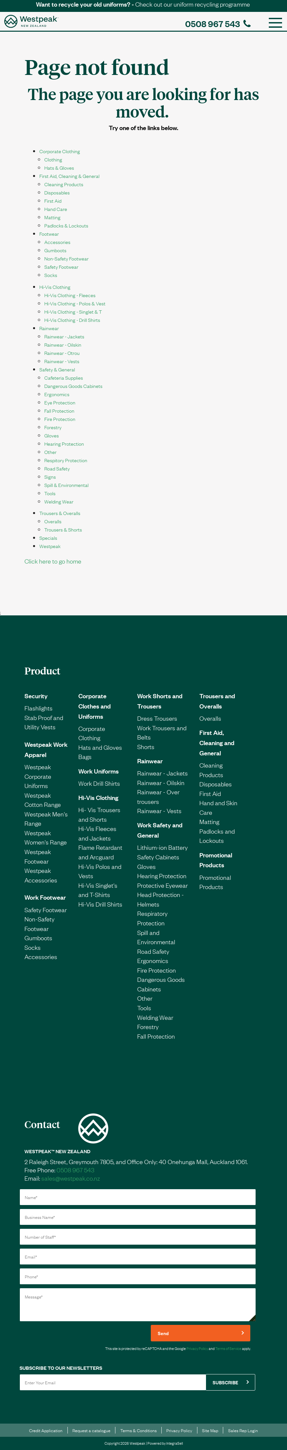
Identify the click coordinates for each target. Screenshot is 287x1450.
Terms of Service (228, 1348)
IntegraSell (174, 1443)
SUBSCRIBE (225, 1382)
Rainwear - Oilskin (62, 344)
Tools (50, 493)
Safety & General (57, 369)
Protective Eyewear (162, 885)
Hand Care (55, 208)
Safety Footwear (61, 266)
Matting (52, 217)
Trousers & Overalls (59, 512)
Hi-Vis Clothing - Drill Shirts (72, 319)
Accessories (57, 241)
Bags (85, 756)
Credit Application (45, 1430)
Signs (50, 476)
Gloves (51, 435)
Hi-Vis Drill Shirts (100, 904)
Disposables (57, 192)
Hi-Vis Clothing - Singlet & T (73, 311)
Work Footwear (45, 897)
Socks (50, 274)
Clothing (53, 159)
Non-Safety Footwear (66, 258)
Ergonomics (56, 393)
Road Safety (57, 468)
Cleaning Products (63, 184)
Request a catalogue (91, 1430)
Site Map (210, 1430)
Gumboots (55, 250)
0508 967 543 (218, 23)
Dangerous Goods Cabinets (73, 385)
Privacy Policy (197, 1348)
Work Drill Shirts (99, 783)
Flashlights (38, 708)
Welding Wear (58, 501)
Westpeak (50, 545)
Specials (48, 537)
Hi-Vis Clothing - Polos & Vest (74, 303)
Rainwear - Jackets (64, 336)
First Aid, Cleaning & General (69, 175)
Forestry (53, 427)
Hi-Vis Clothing (54, 286)
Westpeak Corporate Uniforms (37, 776)
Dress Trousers (157, 718)
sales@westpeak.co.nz (70, 1178)
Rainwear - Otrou (62, 352)
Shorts (145, 746)
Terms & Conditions (138, 1430)
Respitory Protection (65, 460)
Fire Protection (59, 418)
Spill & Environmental (66, 484)
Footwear (49, 233)
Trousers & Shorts (63, 529)
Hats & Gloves (59, 167)
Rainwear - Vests (61, 360)
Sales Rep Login (243, 1430)
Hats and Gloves (100, 747)
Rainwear (49, 327)
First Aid (53, 200)
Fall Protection (59, 410)
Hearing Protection (64, 443)
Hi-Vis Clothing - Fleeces (70, 294)
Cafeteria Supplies (63, 377)
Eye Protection (59, 402)
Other (50, 451)
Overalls (53, 521)
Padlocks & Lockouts (66, 225)
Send (163, 1332)
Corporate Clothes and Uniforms (94, 705)
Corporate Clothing (59, 151)
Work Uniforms (98, 771)
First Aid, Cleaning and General (216, 742)
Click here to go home (52, 561)
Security (36, 695)
